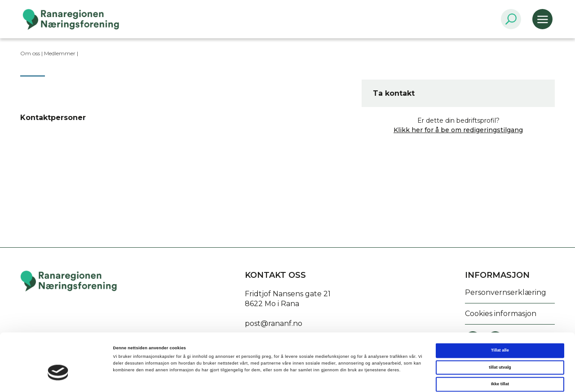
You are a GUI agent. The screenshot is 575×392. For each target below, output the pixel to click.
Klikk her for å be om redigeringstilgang (458, 130)
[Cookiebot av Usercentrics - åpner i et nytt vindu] (58, 377)
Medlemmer (59, 53)
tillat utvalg (500, 329)
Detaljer (377, 377)
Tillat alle (500, 312)
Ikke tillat (500, 346)
